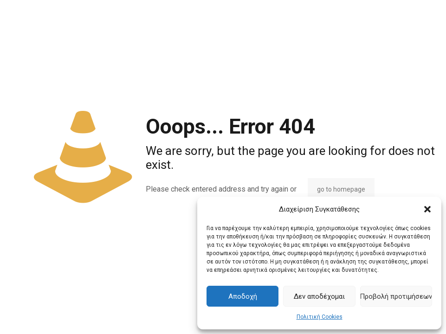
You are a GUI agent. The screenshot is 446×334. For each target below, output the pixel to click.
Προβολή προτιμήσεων (396, 296)
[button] (427, 209)
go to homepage (341, 189)
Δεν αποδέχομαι (319, 296)
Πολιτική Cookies (320, 317)
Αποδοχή (242, 296)
